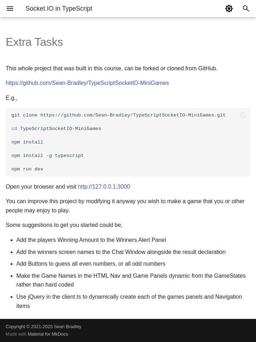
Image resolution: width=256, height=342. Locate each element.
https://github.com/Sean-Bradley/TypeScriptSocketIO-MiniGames (87, 83)
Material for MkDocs (48, 334)
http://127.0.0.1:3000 (104, 187)
